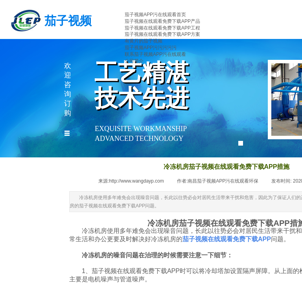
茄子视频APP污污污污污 (151, 47)
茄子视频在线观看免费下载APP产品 (162, 21)
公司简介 (134, 61)
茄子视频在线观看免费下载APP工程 (162, 28)
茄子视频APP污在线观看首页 (155, 14)
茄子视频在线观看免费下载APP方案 (162, 34)
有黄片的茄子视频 (143, 41)
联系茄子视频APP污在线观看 (155, 54)
